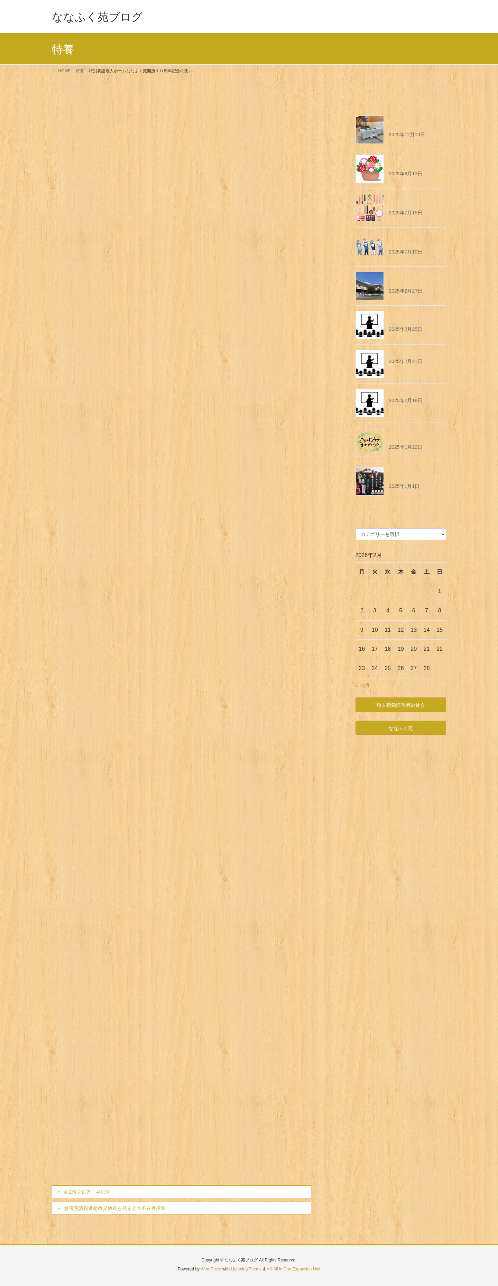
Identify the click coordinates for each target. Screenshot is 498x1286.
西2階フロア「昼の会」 (89, 1192)
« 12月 (363, 685)
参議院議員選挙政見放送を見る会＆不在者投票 (115, 1208)
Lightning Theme (246, 1269)
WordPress (211, 1269)
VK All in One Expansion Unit (293, 1269)
